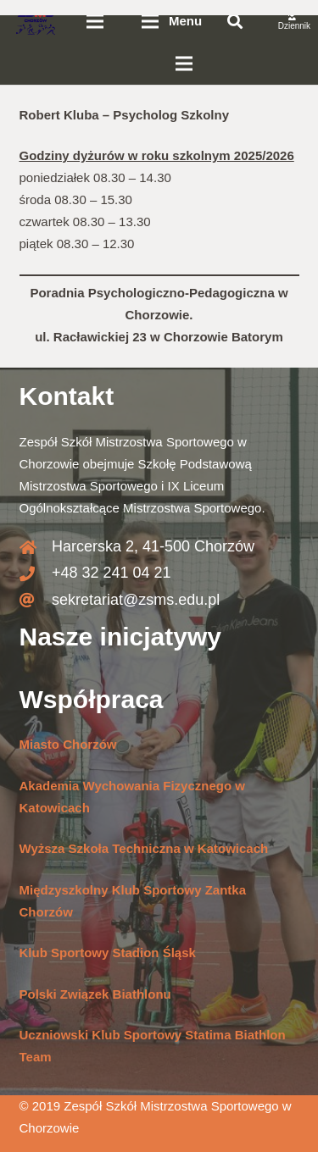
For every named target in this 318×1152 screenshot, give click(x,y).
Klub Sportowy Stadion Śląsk (108, 952)
